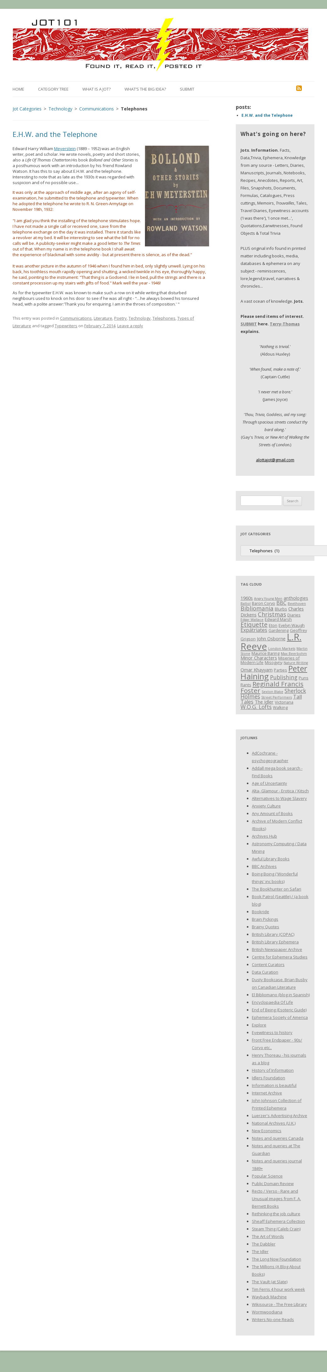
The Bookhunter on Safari (276, 889)
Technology (140, 318)
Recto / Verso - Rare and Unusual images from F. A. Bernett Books (276, 1198)
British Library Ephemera (275, 942)
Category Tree (53, 89)
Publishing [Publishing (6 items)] (283, 677)
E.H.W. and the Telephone (55, 134)
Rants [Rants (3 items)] (246, 685)
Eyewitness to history (272, 1032)
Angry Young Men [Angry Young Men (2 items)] (268, 598)
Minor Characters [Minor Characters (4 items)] (259, 658)
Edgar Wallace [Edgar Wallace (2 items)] (252, 619)
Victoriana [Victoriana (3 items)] (284, 702)
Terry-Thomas (285, 324)
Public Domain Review (273, 1183)
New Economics (266, 1130)
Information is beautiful (274, 1085)
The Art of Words (268, 1236)
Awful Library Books (271, 859)
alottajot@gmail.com (275, 460)
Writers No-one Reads (273, 1319)
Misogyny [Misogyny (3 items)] (273, 662)
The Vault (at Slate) (269, 1282)
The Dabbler (263, 1244)
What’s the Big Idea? (145, 89)
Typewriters (66, 326)
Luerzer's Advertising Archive (279, 1115)
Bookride (260, 911)
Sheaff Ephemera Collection (278, 1221)
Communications (76, 318)
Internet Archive (267, 1093)
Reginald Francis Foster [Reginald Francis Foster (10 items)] (272, 687)
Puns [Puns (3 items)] (303, 678)
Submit (187, 89)
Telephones (163, 318)
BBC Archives (264, 866)
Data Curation (265, 972)
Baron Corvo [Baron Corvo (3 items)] (263, 603)
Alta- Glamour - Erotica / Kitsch (280, 791)
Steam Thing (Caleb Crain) (276, 1229)
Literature (103, 318)
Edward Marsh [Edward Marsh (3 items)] (278, 619)
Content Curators (268, 964)
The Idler (260, 1251)
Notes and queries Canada (277, 1138)
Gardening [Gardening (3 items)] (279, 630)
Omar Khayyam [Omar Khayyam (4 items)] (257, 669)
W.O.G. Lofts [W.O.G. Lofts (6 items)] (256, 707)
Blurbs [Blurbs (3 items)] (281, 609)
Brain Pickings (265, 919)
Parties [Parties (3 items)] (280, 670)
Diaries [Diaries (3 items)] (294, 615)
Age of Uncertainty (269, 783)
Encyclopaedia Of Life (272, 1002)
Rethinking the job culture (276, 1214)
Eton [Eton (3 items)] (273, 625)
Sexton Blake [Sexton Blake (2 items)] (272, 691)
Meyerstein (65, 148)
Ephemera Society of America (280, 1017)
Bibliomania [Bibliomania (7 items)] (257, 608)
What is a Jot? (96, 89)
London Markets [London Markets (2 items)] (281, 648)
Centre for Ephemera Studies (280, 957)
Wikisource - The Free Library (279, 1304)
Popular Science (267, 1176)
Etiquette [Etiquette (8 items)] (254, 624)
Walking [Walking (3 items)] (280, 707)
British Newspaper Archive (277, 949)
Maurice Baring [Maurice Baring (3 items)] (266, 653)
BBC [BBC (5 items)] (281, 602)
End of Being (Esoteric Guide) (279, 1010)
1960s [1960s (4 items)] (247, 598)
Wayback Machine (269, 1297)
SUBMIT (249, 324)
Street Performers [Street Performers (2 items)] (276, 697)
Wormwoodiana (267, 1312)
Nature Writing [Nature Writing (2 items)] (296, 663)
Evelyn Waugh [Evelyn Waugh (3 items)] (292, 625)
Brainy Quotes (265, 927)
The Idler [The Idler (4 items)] (264, 702)
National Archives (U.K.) (274, 1123)
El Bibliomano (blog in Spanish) (281, 995)
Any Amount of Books (272, 813)
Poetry (120, 318)
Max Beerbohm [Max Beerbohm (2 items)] (294, 653)
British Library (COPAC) (273, 934)
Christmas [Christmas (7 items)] (272, 614)
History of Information (273, 1070)
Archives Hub (264, 836)
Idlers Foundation (268, 1078)
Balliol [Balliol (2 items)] (246, 603)
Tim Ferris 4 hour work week (278, 1289)
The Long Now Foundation (276, 1259)
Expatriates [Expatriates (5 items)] (254, 630)
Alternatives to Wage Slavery (279, 798)
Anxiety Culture (266, 806)
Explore (259, 1025)
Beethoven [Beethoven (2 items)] (297, 603)
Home (18, 89)
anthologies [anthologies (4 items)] (296, 598)
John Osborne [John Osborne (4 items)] (271, 638)
